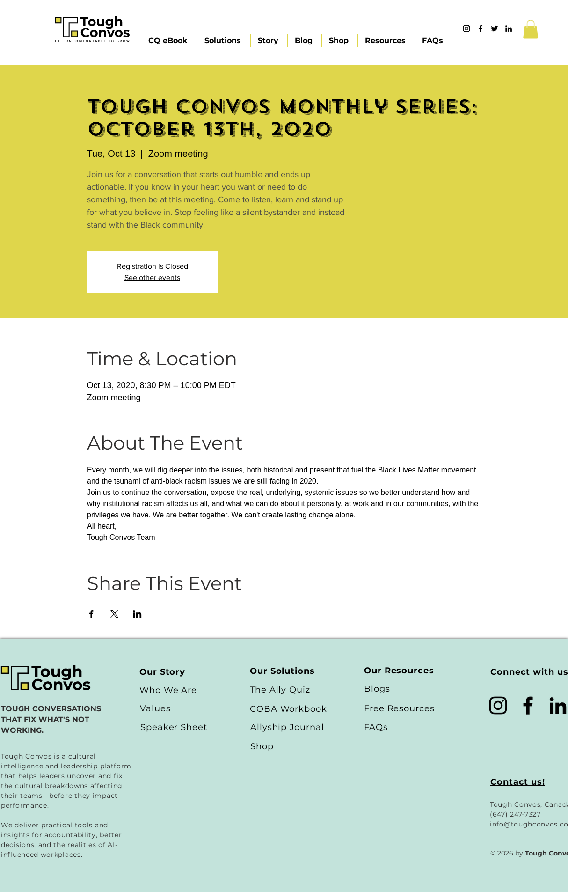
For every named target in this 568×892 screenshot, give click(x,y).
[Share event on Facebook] (91, 614)
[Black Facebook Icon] (528, 705)
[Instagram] (466, 28)
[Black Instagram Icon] (498, 705)
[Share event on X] (114, 614)
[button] (531, 29)
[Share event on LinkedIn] (137, 614)
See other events (152, 277)
